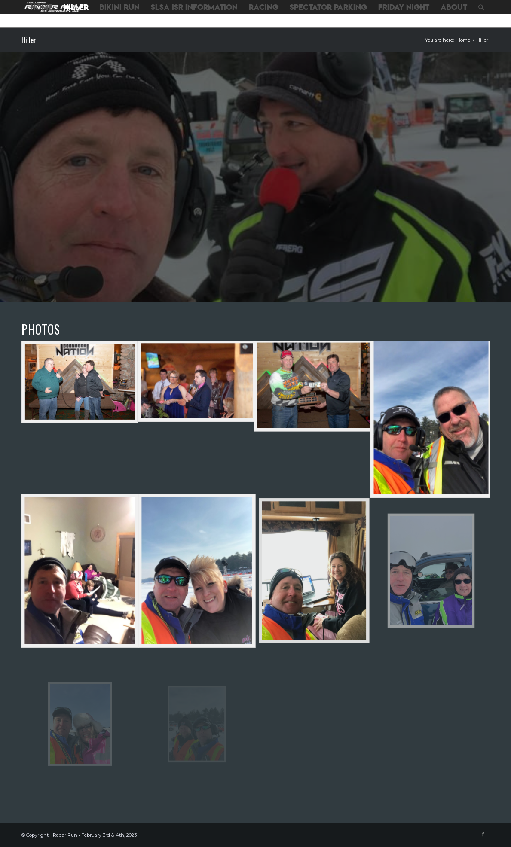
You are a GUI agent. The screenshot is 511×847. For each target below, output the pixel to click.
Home (463, 40)
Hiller (28, 40)
